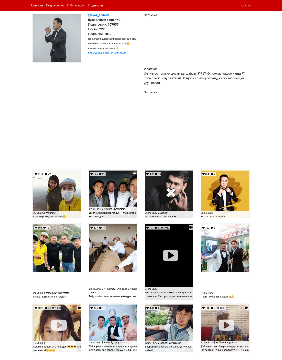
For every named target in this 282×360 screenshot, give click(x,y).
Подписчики (55, 5)
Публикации (76, 5)
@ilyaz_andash (98, 15)
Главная (37, 5)
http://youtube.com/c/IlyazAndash (107, 52)
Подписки (95, 5)
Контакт (247, 5)
